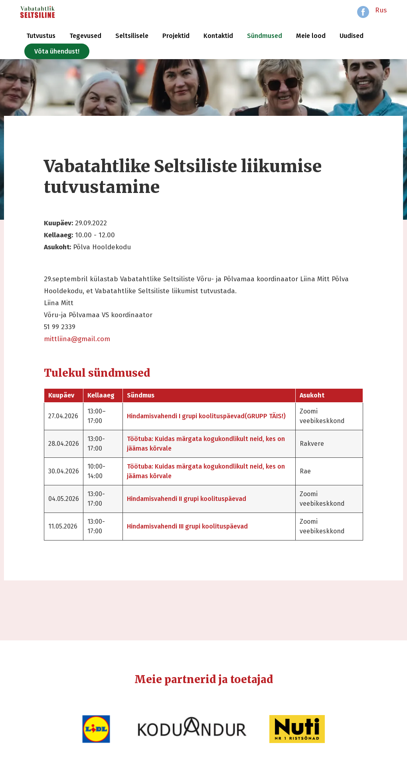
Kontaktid (218, 36)
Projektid (176, 36)
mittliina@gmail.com (77, 339)
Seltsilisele (131, 36)
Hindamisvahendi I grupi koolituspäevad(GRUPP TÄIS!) (206, 416)
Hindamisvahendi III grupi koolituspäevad (187, 526)
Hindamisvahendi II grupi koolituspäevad (186, 499)
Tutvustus (40, 36)
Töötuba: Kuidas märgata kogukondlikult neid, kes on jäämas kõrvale (206, 443)
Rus (381, 10)
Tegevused (85, 36)
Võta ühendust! (56, 51)
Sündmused (264, 36)
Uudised (352, 36)
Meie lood (311, 36)
